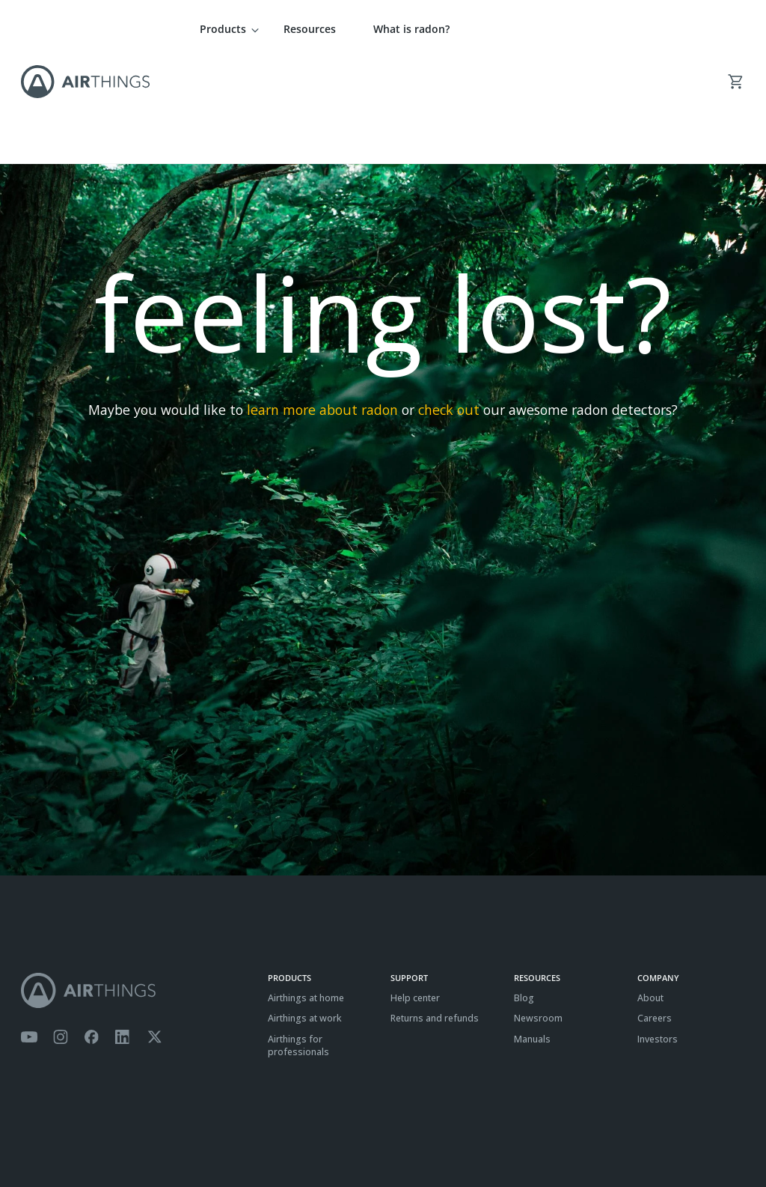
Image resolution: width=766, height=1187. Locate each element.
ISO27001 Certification (188, 1138)
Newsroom (538, 913)
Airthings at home (306, 893)
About (650, 893)
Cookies (116, 1138)
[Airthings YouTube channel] (29, 932)
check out (448, 305)
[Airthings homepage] (136, 885)
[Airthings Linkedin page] (122, 932)
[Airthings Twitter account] (154, 932)
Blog (524, 893)
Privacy (73, 1138)
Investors (657, 934)
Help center (415, 893)
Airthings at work (305, 913)
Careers (654, 913)
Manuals (532, 934)
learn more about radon (322, 305)
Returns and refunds (434, 913)
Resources (310, 29)
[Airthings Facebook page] (91, 932)
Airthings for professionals (298, 940)
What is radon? (411, 29)
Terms (34, 1138)
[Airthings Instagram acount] (60, 932)
